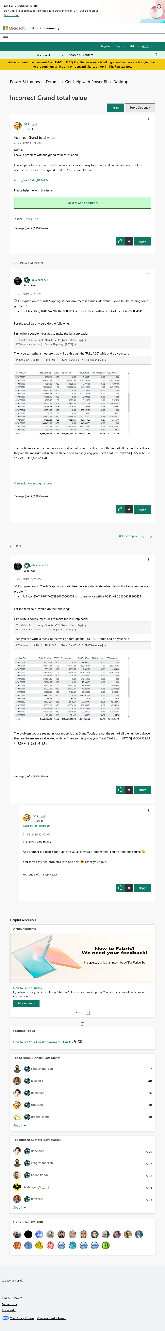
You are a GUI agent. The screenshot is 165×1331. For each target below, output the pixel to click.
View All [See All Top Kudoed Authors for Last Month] (19, 1207)
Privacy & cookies (12, 1297)
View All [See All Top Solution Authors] (19, 1125)
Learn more (11, 15)
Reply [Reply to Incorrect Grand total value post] (142, 241)
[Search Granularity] (49, 55)
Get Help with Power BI (86, 81)
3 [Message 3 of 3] (34, 874)
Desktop (120, 81)
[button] (115, 108)
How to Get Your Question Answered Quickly (43, 1042)
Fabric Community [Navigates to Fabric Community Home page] (44, 28)
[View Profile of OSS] (26, 124)
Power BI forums (25, 81)
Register (105, 46)
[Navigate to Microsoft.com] (14, 28)
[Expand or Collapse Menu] (5, 38)
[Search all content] (113, 55)
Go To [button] (145, 46)
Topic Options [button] (139, 107)
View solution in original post (33, 483)
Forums (52, 81)
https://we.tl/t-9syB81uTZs (31, 180)
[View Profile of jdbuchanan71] (39, 280)
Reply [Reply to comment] (142, 509)
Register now (123, 66)
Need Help (32, 218)
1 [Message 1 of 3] (25, 228)
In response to (38, 825)
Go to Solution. (88, 203)
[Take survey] (26, 1003)
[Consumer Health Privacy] (51, 1318)
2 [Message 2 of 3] (25, 496)
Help (132, 46)
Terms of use (9, 1304)
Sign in (120, 46)
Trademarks (9, 1310)
